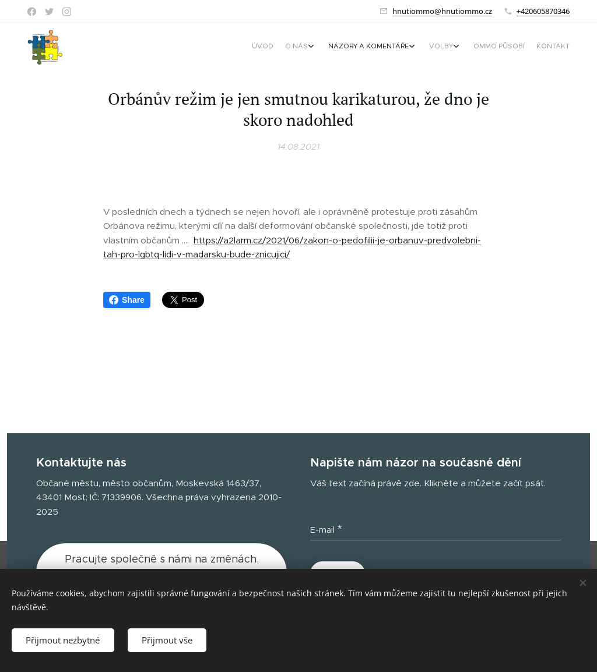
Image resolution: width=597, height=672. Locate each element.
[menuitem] (486, 47)
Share (127, 300)
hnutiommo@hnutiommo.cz (442, 11)
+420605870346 (543, 11)
